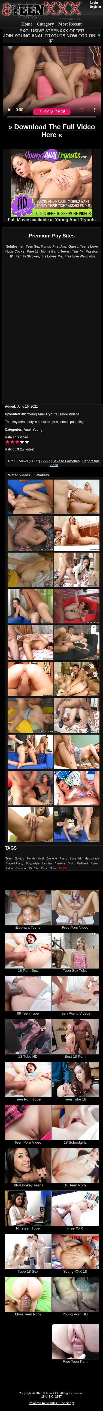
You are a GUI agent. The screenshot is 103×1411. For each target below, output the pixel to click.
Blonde (31, 858)
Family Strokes (27, 256)
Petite (9, 868)
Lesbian (47, 863)
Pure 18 (32, 251)
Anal (27, 430)
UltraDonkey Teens (28, 1183)
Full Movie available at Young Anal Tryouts (52, 218)
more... (64, 868)
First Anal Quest (65, 246)
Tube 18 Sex (28, 1269)
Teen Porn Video (28, 1140)
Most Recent (70, 24)
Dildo (71, 863)
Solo (53, 868)
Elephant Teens (28, 926)
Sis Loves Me (51, 256)
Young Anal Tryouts (42, 414)
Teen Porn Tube (28, 1097)
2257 (46, 461)
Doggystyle (32, 863)
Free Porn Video (75, 926)
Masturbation (92, 858)
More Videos (70, 414)
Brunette (52, 858)
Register (95, 7)
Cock (44, 868)
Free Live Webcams (80, 256)
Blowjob (19, 858)
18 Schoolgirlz (75, 1140)
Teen (9, 858)
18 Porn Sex (28, 969)
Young (37, 430)
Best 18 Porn (75, 1055)
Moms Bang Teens (55, 251)
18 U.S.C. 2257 (51, 1396)
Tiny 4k (77, 251)
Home (26, 24)
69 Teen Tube (28, 1011)
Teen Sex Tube (75, 969)
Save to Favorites (66, 461)
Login (94, 2)
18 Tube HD (28, 1055)
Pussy (63, 858)
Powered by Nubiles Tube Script (51, 1403)
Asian (94, 863)
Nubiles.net (14, 246)
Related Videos (18, 475)
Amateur (60, 863)
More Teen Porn (28, 1312)
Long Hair (76, 858)
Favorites (41, 475)
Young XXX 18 (75, 1269)
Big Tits (33, 868)
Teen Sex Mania (38, 246)
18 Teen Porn (75, 1183)
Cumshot (21, 868)
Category (45, 24)
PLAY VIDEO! (51, 112)
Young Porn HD (75, 1312)
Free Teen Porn (75, 1360)
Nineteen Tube (28, 1226)
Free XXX (75, 1226)
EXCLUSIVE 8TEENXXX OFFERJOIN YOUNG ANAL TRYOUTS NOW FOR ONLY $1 (52, 36)
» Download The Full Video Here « (51, 131)
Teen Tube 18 (75, 1097)
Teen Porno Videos (75, 1011)
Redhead (82, 863)
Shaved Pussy (14, 863)
